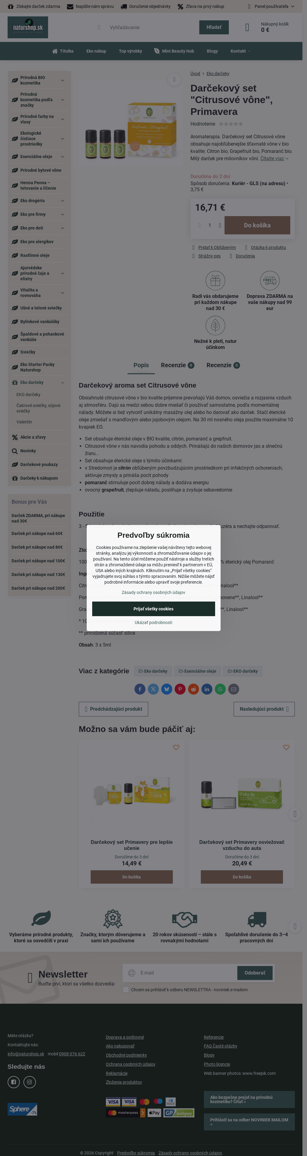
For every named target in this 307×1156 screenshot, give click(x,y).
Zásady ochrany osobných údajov (153, 592)
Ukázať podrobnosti (153, 622)
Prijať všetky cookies (153, 608)
